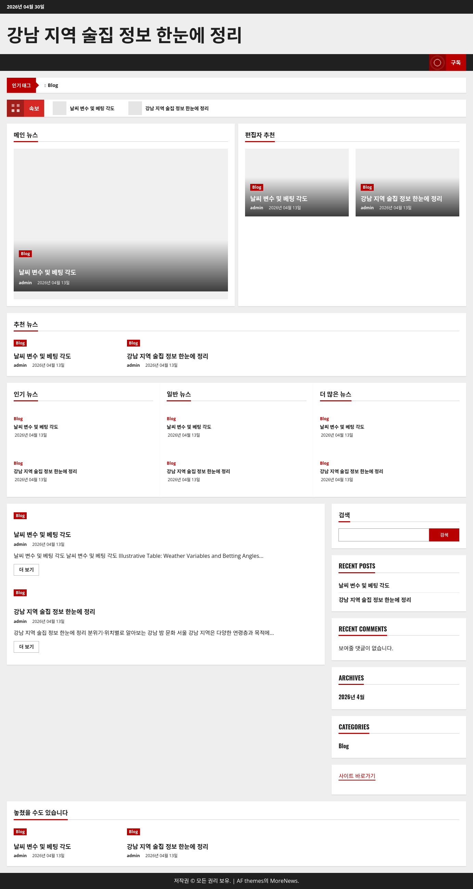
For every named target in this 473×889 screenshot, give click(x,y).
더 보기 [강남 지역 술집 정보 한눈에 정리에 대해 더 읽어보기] (28, 648)
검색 (344, 515)
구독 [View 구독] (445, 62)
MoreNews (284, 881)
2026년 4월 (351, 697)
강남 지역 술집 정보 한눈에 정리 (124, 34)
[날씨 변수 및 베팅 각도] (121, 220)
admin (25, 283)
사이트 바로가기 (356, 776)
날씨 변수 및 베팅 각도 (87, 108)
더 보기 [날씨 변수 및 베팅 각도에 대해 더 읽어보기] (28, 571)
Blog (53, 85)
